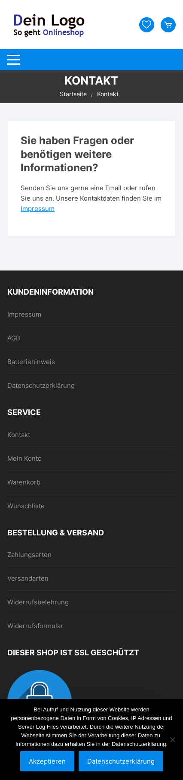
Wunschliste (26, 506)
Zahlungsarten (29, 554)
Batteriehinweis (31, 362)
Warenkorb (23, 482)
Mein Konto (24, 458)
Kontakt (18, 435)
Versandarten (28, 578)
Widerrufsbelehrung (38, 602)
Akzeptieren (47, 761)
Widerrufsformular (35, 626)
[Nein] (172, 739)
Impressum (38, 208)
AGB (13, 338)
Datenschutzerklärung (41, 385)
